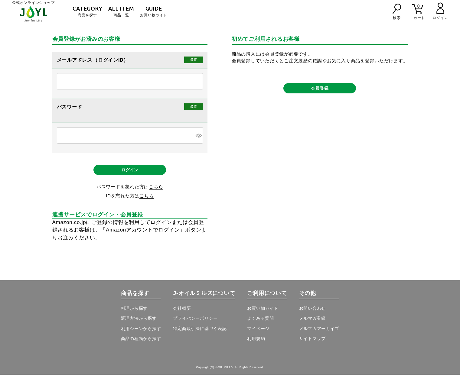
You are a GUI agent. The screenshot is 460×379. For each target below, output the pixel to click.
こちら (156, 190)
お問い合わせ (312, 312)
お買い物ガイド (153, 11)
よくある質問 (260, 322)
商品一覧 (121, 11)
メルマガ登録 (312, 322)
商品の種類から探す (141, 342)
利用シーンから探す (141, 332)
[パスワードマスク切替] (198, 135)
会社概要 (182, 312)
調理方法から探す (139, 322)
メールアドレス (75, 60)
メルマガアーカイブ (319, 332)
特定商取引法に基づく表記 (200, 332)
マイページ (258, 332)
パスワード (70, 107)
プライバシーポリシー (195, 322)
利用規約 (256, 342)
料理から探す (134, 312)
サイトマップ (312, 342)
